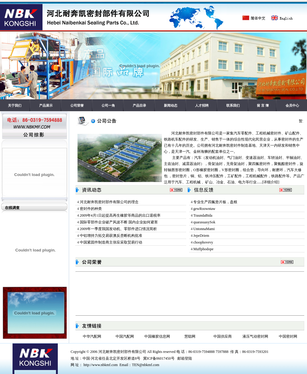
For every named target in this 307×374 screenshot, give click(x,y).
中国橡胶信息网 (157, 336)
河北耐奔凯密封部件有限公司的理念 (109, 202)
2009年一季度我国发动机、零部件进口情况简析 (118, 229)
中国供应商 (222, 336)
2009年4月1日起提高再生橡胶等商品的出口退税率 (120, 215)
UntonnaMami (204, 229)
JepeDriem (201, 235)
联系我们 (233, 105)
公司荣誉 (77, 105)
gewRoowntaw (204, 209)
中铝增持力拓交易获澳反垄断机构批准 (111, 235)
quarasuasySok (204, 222)
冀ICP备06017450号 (159, 358)
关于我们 (14, 105)
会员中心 (292, 105)
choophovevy (203, 242)
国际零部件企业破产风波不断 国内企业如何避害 (119, 222)
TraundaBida (202, 215)
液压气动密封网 (255, 336)
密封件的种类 (91, 209)
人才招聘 (202, 105)
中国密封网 (288, 336)
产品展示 (46, 105)
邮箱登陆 (184, 358)
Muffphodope (203, 249)
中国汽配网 (125, 336)
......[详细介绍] (268, 182)
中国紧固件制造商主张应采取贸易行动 (111, 242)
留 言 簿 (263, 105)
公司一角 (108, 105)
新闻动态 (170, 105)
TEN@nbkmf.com (145, 365)
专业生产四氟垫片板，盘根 (215, 202)
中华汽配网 (92, 336)
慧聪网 (189, 336)
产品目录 (139, 105)
